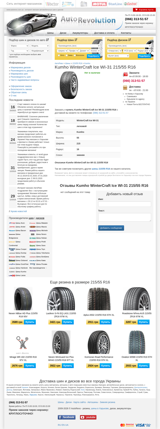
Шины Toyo (40, 249)
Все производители (37, 268)
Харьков (33, 395)
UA (66, 425)
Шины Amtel (20, 227)
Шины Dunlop (21, 253)
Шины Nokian (41, 238)
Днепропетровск (140, 387)
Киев (83, 390)
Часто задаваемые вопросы (25, 80)
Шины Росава (41, 264)
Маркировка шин (19, 73)
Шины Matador (42, 223)
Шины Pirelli (41, 242)
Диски (63, 32)
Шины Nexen (41, 234)
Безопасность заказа (21, 89)
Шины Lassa (20, 275)
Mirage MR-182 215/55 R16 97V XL (23, 358)
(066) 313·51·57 (136, 19)
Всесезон (79, 55)
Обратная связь (19, 92)
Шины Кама (40, 260)
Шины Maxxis (41, 227)
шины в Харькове (100, 408)
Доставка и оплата (104, 32)
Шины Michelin (42, 230)
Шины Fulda (20, 257)
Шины (50, 32)
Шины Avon (20, 223)
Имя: (100, 199)
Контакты (126, 32)
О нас (14, 95)
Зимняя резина (107, 402)
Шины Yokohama (43, 253)
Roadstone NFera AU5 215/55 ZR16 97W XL (137, 315)
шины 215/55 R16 (101, 169)
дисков (40, 218)
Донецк (9, 390)
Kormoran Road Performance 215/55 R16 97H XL (99, 358)
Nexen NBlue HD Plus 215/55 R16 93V (23, 315)
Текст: (101, 210)
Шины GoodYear (22, 264)
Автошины (93, 402)
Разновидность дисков (22, 70)
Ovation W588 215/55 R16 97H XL (137, 358)
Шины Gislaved (22, 260)
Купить (29, 322)
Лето (61, 55)
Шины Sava (40, 245)
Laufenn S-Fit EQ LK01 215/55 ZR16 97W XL (61, 315)
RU (59, 425)
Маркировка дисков (21, 67)
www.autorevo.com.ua (15, 10)
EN (63, 425)
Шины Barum (21, 230)
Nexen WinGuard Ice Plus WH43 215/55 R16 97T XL (61, 358)
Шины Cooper (21, 249)
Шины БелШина (42, 257)
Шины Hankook (22, 268)
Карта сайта (79, 402)
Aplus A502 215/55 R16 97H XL (98, 315)
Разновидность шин (21, 77)
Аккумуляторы (80, 32)
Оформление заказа (21, 86)
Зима (69, 55)
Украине (25, 387)
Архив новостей (19, 211)
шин (31, 218)
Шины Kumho (21, 272)
